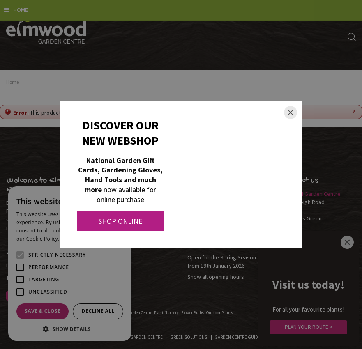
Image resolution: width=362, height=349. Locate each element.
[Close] (290, 112)
